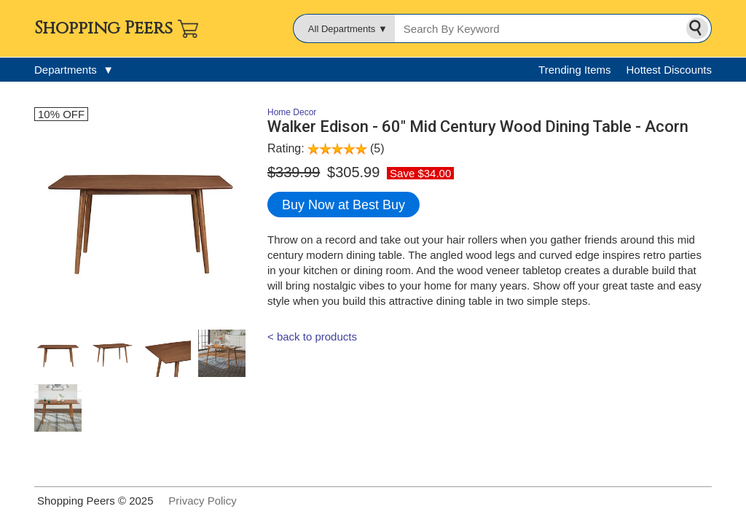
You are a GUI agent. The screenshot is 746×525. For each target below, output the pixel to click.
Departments (74, 69)
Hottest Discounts (669, 69)
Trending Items (574, 69)
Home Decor (291, 112)
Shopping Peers (103, 28)
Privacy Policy (202, 500)
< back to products (312, 336)
